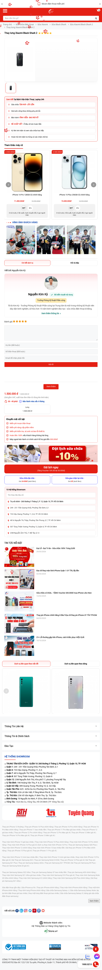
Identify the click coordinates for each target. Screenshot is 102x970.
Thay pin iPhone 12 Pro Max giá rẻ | (57, 833)
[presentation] (26, 375)
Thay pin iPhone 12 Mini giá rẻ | (83, 833)
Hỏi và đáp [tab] (74, 263)
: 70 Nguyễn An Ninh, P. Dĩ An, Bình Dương (30, 798)
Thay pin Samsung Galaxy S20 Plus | (82, 845)
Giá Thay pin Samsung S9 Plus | (83, 863)
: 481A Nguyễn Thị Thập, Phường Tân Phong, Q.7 (31, 773)
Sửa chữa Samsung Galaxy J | (58, 890)
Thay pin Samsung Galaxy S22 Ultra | (17, 872)
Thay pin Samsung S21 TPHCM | (58, 863)
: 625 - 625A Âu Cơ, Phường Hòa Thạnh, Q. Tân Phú (35, 789)
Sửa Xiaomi (43, 24)
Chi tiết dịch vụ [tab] (27, 263)
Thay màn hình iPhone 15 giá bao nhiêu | (18, 842)
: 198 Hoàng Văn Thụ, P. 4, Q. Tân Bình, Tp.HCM (32, 783)
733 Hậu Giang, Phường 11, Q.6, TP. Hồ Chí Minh (29, 514)
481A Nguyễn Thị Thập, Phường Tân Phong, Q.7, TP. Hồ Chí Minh (35, 520)
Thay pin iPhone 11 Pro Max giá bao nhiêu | (64, 830)
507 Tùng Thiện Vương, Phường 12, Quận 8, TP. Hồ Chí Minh (33, 527)
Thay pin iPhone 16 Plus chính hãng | (39, 827)
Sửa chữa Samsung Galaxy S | (72, 893)
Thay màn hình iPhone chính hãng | (74, 888)
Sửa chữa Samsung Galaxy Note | (83, 890)
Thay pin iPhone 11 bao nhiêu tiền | (33, 830)
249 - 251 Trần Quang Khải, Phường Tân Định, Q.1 (29, 508)
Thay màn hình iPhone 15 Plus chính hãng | (52, 842)
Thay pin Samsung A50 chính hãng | (82, 872)
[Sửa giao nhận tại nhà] (75, 480)
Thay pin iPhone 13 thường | (13, 827)
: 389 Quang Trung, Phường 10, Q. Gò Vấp (31, 786)
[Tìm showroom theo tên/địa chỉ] (51, 495)
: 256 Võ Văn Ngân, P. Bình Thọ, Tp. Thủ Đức (31, 795)
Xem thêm (94, 901)
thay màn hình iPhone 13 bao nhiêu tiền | (49, 848)
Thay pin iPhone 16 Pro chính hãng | (68, 827)
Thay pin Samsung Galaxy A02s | (31, 863)
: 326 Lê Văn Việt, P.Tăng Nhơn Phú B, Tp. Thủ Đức (34, 792)
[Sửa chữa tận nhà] (27, 480)
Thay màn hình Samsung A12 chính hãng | (36, 878)
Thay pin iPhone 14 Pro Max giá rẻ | (16, 835)
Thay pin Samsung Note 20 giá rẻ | (15, 866)
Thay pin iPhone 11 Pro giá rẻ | (45, 851)
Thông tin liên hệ (51, 726)
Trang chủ (7, 24)
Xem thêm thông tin (50, 313)
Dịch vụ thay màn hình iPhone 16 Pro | (53, 845)
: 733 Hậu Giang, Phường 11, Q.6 (24, 770)
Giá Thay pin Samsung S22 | (23, 860)
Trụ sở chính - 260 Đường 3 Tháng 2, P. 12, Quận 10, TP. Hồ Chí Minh (36, 502)
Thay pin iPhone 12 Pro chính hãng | (28, 833)
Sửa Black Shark (59, 24)
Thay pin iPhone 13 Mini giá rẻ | (42, 835)
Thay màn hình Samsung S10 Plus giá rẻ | (58, 875)
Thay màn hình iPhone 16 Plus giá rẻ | (23, 845)
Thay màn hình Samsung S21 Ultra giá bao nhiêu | (22, 875)
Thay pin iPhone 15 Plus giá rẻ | (20, 851)
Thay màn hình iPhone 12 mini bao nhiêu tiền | (20, 857)
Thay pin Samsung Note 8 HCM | (47, 860)
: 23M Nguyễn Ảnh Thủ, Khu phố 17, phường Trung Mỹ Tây (36, 779)
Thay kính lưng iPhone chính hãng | (32, 890)
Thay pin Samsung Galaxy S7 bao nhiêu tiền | (50, 872)
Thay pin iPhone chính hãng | (48, 888)
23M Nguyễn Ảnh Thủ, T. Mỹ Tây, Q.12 (24, 533)
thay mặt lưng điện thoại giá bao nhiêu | (44, 893)
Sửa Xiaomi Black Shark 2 (81, 24)
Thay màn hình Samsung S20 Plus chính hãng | (72, 878)
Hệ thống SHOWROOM (17, 756)
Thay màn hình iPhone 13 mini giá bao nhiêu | (57, 857)
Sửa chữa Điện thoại (25, 24)
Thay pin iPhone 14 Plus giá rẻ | (72, 860)
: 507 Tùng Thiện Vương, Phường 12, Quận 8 (29, 776)
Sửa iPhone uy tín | (29, 888)
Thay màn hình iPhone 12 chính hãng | (17, 848)
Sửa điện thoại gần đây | (12, 888)
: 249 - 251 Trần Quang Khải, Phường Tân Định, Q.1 (32, 767)
